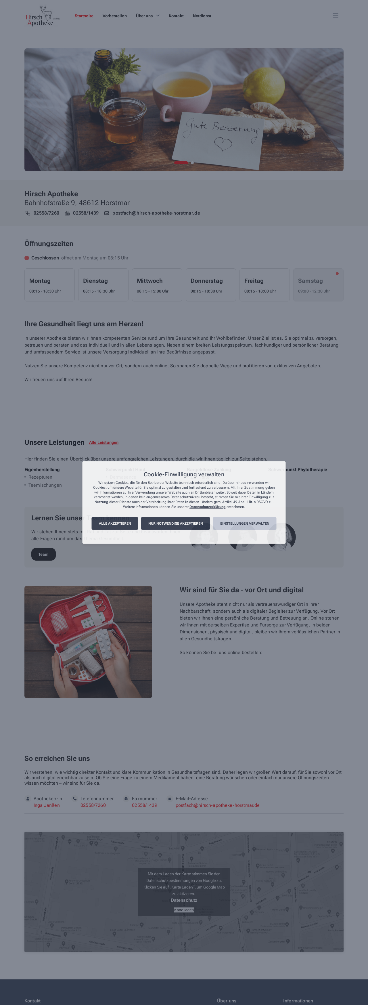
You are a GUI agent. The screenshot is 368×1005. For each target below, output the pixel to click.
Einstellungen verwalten (244, 523)
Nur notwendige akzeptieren (175, 523)
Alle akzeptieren (115, 523)
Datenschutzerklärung (207, 507)
